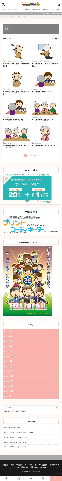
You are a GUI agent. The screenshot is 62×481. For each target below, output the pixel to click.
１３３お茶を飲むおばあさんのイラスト (45, 145)
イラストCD (6, 411)
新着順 (4, 38)
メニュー (31, 478)
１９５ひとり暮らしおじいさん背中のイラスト (45, 65)
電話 (43, 478)
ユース (8, 346)
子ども (8, 361)
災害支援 (9, 371)
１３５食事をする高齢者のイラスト (43, 120)
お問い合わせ (34, 467)
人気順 (9, 38)
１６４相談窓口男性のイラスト (13, 120)
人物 (18, 16)
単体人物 (9, 356)
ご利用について (46, 9)
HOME (5, 16)
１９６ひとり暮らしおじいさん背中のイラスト (16, 65)
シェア (18, 478)
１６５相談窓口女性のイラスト (42, 92)
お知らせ (3, 9)
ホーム (6, 478)
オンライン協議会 (15, 411)
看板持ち (9, 376)
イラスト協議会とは (21, 467)
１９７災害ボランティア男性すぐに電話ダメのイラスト (18, 432)
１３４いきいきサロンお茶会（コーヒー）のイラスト (15, 147)
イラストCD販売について (15, 9)
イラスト (12, 16)
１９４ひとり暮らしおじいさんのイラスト (16, 93)
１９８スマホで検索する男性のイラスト (14, 427)
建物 (8, 366)
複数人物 (9, 391)
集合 (8, 396)
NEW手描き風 (36, 9)
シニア (24, 16)
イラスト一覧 (26, 9)
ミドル (8, 341)
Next (35, 155)
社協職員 (9, 386)
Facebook (43, 467)
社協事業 (9, 381)
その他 (8, 336)
